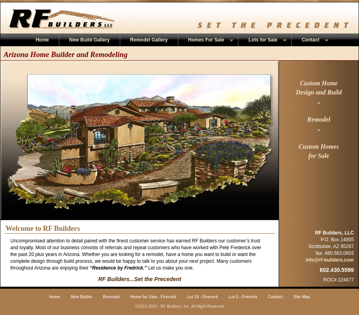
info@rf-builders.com (330, 260)
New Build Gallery (89, 40)
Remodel (111, 297)
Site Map (302, 297)
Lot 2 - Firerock (243, 297)
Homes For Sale (211, 40)
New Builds (81, 297)
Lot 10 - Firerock (202, 297)
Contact (315, 40)
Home (42, 40)
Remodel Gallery (149, 40)
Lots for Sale (267, 40)
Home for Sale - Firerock (154, 297)
